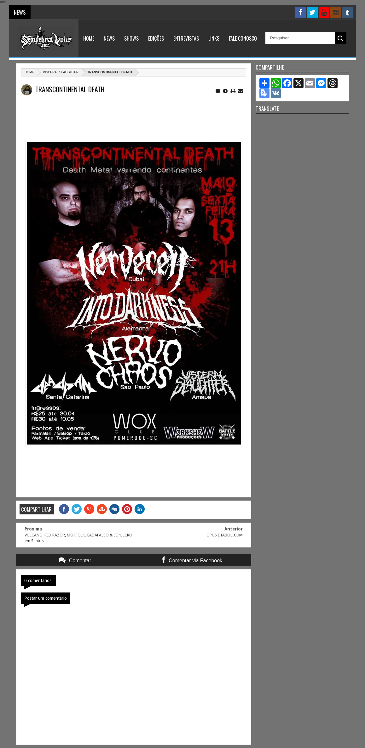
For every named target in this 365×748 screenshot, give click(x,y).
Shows (131, 38)
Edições (156, 38)
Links (213, 38)
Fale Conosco (243, 38)
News (109, 38)
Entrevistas (186, 38)
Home (88, 38)
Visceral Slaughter (60, 72)
